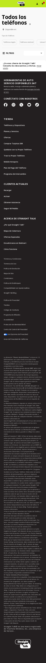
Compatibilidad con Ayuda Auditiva (16, 288)
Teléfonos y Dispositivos (14, 125)
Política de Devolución (12, 269)
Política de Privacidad (12, 300)
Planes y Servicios (11, 131)
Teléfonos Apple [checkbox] (9, 42)
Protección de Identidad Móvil (15, 325)
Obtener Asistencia (12, 202)
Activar (7, 196)
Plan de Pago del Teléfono (15, 168)
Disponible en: (10, 29)
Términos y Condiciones (12, 259)
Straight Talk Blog (10, 293)
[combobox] (33, 53)
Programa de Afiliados (12, 315)
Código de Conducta (11, 310)
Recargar (8, 190)
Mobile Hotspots (11, 162)
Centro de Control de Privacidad (15, 329)
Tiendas (7, 305)
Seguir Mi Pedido (11, 208)
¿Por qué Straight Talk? (14, 225)
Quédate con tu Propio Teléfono (18, 149)
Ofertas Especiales (12, 237)
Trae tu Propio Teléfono (14, 156)
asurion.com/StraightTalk (25, 469)
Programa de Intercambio (15, 174)
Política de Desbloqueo (12, 283)
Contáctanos (8, 278)
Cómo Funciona (10, 249)
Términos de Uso (10, 264)
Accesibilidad (8, 320)
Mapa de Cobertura (12, 231)
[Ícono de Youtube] (29, 106)
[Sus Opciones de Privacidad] (23, 335)
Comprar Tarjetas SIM (13, 143)
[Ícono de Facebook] (5, 106)
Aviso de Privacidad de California (16, 339)
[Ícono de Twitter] (21, 106)
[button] (8, 53)
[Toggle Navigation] (3, 4)
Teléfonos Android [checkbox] (26, 42)
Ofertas (7, 137)
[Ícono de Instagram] (13, 106)
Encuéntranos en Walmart (15, 243)
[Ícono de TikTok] (37, 106)
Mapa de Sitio (9, 273)
